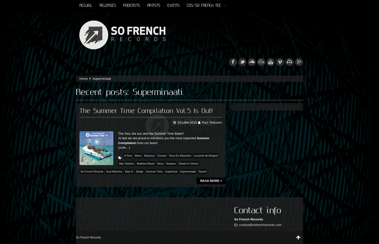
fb (233, 62)
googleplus (299, 62)
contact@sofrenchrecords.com (260, 225)
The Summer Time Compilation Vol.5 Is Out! (146, 111)
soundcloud (252, 62)
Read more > (211, 181)
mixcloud (261, 62)
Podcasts (131, 5)
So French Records (91, 171)
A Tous (128, 155)
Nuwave (171, 163)
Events (174, 5)
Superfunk (171, 171)
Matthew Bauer (146, 163)
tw (242, 62)
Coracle (162, 155)
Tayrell (202, 171)
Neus (160, 163)
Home (84, 78)
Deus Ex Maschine (180, 155)
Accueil (86, 5)
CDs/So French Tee (206, 5)
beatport (289, 62)
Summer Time (154, 171)
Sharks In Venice (188, 163)
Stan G (129, 171)
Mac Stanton (126, 163)
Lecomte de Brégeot (206, 155)
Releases (108, 5)
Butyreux (149, 155)
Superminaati (188, 171)
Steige (139, 171)
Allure (138, 155)
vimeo (280, 62)
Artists (153, 5)
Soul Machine (114, 171)
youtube (271, 62)
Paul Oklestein (212, 122)
